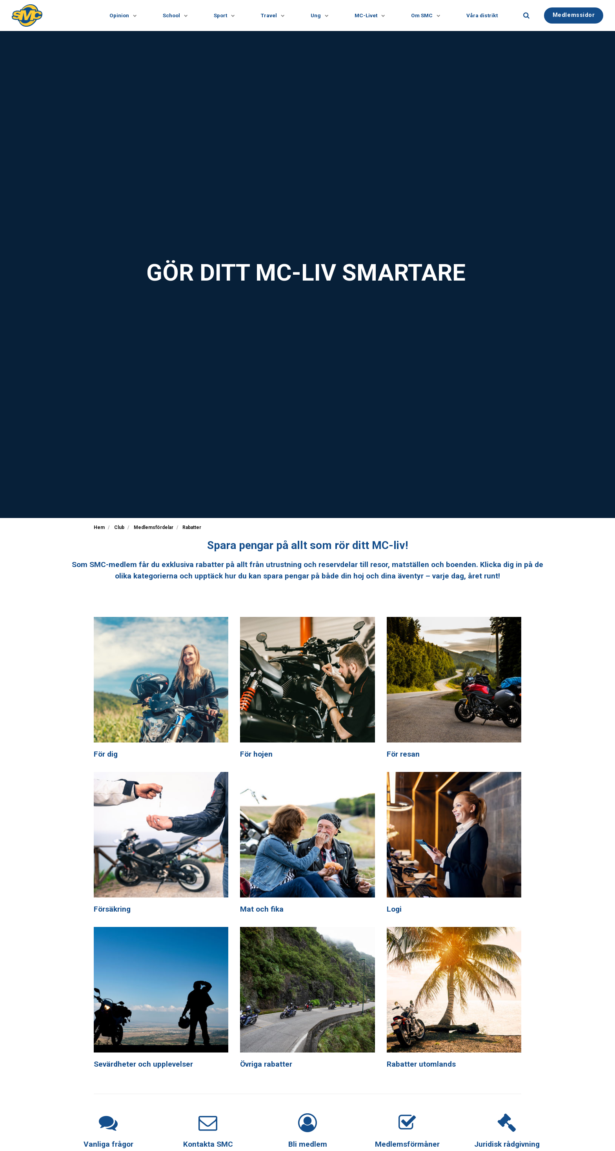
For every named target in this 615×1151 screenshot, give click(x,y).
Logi (394, 909)
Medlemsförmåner (407, 1144)
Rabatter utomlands (421, 1064)
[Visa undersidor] (131, 15)
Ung (318, 15)
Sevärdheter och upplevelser (143, 1064)
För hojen (256, 754)
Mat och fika (262, 909)
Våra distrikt (482, 15)
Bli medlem (307, 1144)
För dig (106, 754)
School (173, 15)
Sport (222, 15)
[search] (526, 15)
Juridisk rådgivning (507, 1144)
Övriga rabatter (266, 1064)
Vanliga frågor (108, 1144)
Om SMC (424, 15)
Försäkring (112, 909)
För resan (403, 754)
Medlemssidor (574, 15)
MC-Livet (368, 15)
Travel (271, 15)
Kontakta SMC (208, 1144)
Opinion (121, 15)
